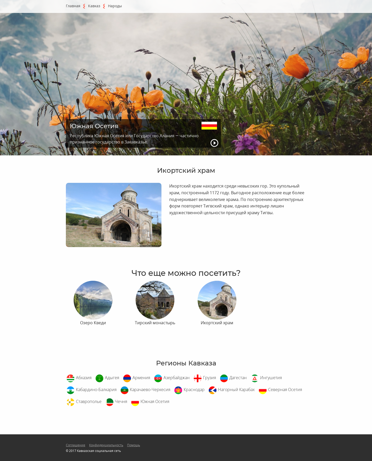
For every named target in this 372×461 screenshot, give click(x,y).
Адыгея (112, 377)
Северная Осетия (285, 389)
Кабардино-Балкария (96, 389)
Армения (141, 377)
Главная (73, 5)
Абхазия (83, 377)
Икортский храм (217, 323)
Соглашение (75, 445)
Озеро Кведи (93, 323)
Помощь (133, 445)
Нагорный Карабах (236, 389)
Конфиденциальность (106, 445)
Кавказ (94, 5)
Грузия (209, 377)
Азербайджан (177, 377)
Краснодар (194, 389)
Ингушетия (271, 377)
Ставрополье (89, 401)
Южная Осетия (155, 401)
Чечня (121, 401)
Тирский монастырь (155, 323)
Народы (115, 5)
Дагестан (238, 377)
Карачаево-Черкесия (150, 389)
